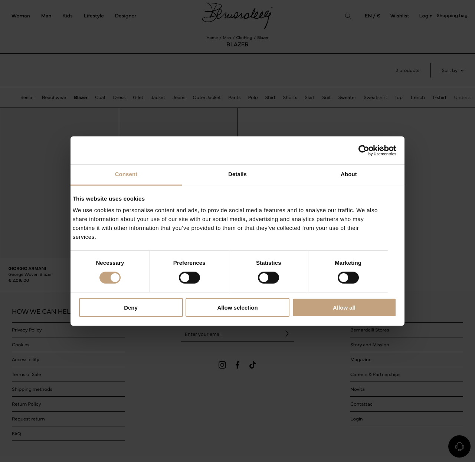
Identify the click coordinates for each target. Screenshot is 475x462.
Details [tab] (237, 174)
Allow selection (237, 307)
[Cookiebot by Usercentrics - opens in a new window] (363, 150)
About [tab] (349, 174)
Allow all (344, 307)
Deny (131, 307)
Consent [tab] (126, 174)
